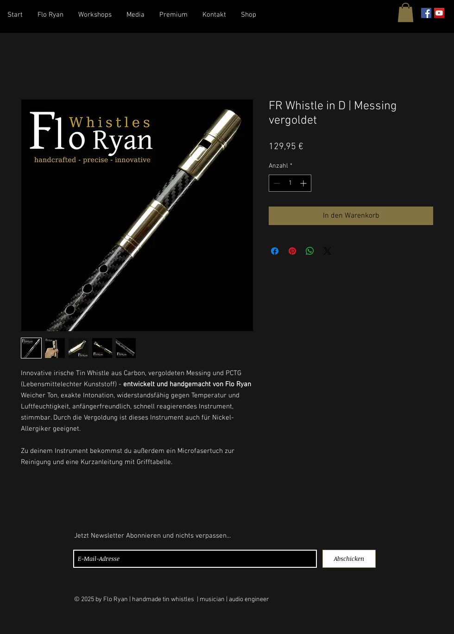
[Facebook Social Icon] (426, 13)
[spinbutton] (290, 183)
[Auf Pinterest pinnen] (292, 251)
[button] (405, 12)
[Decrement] (276, 183)
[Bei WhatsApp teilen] (309, 251)
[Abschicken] (349, 559)
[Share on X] (327, 251)
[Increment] (304, 183)
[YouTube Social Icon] (439, 13)
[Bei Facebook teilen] (274, 251)
